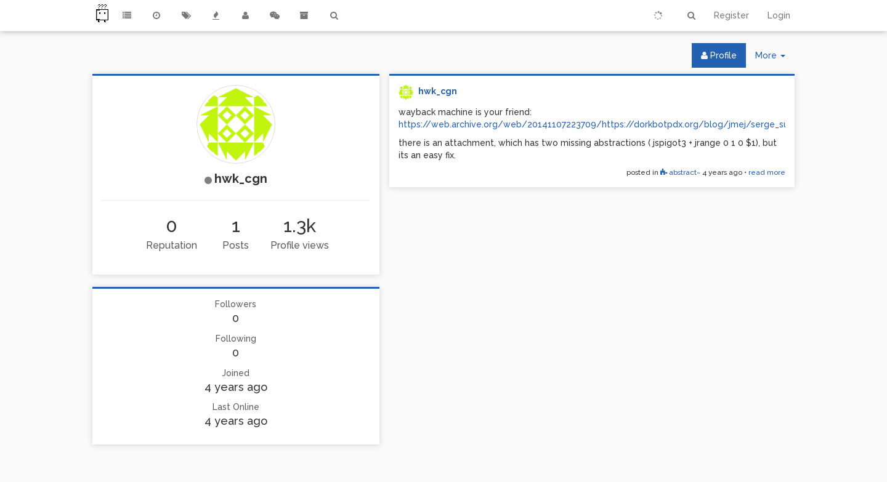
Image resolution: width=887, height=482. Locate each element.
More (775, 58)
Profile (719, 55)
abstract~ (680, 172)
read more (766, 172)
